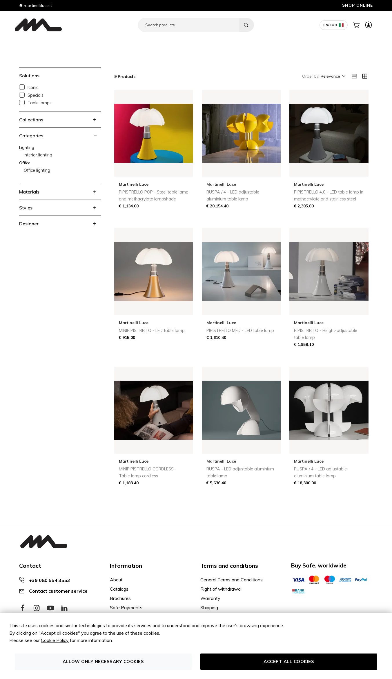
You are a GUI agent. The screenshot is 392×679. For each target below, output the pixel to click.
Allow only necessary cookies (103, 661)
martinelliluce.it (35, 5)
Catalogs (119, 589)
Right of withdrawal (221, 589)
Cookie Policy (55, 640)
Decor (98, 43)
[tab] (60, 119)
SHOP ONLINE (357, 5)
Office (62, 43)
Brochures (120, 598)
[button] (333, 76)
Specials (35, 95)
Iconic (33, 87)
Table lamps (40, 102)
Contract (80, 43)
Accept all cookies (289, 661)
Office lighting (37, 170)
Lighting (45, 43)
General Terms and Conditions (231, 579)
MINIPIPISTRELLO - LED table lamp (152, 330)
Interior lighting (38, 155)
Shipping (209, 607)
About (116, 579)
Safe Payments (126, 607)
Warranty (210, 598)
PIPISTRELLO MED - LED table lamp (240, 330)
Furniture (25, 43)
